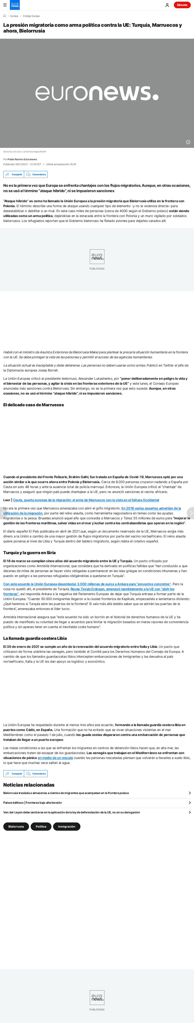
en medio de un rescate (55, 758)
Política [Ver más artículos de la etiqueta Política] (41, 826)
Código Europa (31, 16)
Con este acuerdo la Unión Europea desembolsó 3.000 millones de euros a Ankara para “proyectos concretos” (87, 584)
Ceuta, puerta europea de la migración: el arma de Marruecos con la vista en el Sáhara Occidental (86, 500)
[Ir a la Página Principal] (15, 5)
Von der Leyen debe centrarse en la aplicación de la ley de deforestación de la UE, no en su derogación (71, 812)
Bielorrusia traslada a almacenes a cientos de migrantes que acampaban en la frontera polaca (66, 793)
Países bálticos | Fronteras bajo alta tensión (32, 802)
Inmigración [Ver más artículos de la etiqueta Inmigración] (66, 826)
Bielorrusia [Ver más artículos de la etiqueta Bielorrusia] (16, 826)
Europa (14, 16)
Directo (182, 5)
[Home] (4, 15)
